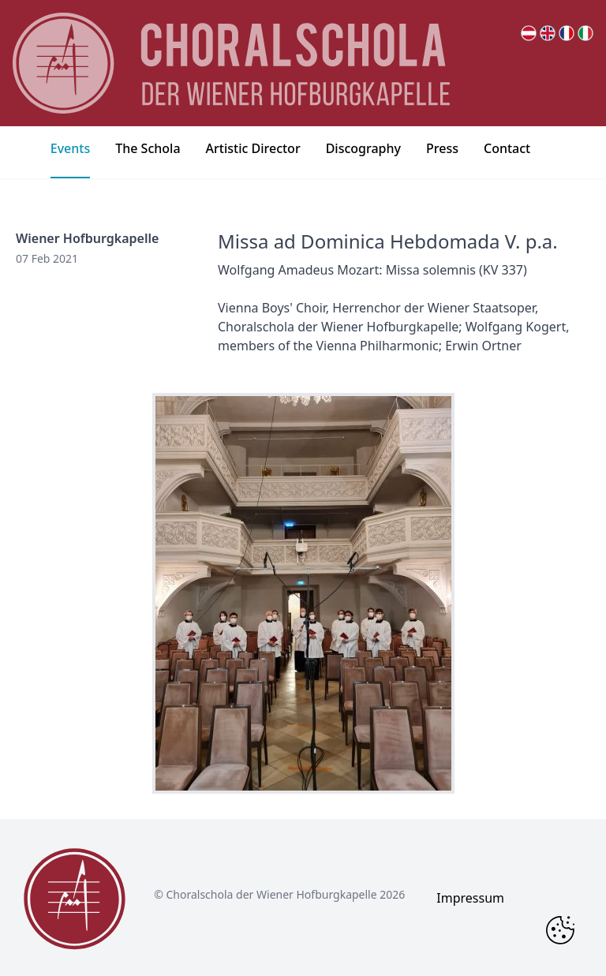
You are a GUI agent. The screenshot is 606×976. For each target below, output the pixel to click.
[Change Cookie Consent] (560, 930)
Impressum (470, 898)
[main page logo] (231, 63)
